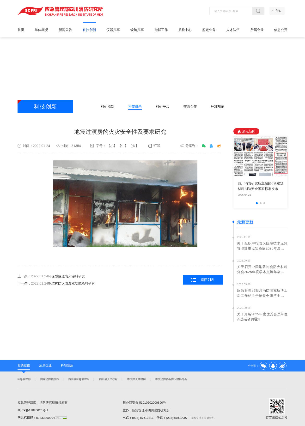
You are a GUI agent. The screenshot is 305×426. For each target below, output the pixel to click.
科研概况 (107, 106)
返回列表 (202, 280)
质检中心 (185, 30)
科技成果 (135, 106)
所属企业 (257, 30)
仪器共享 (113, 30)
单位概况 (41, 30)
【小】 (112, 146)
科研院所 (67, 365)
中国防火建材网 (136, 379)
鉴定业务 (209, 30)
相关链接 (24, 365)
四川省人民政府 (108, 379)
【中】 (123, 146)
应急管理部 (23, 379)
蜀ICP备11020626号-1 (33, 410)
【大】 (134, 146)
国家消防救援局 (49, 379)
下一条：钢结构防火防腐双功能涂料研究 (56, 283)
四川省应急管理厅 (78, 379)
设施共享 (137, 30)
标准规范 (217, 106)
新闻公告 (65, 30)
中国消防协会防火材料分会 (171, 379)
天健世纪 (209, 417)
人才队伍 (233, 30)
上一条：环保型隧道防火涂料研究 (51, 276)
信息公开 (280, 30)
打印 (154, 146)
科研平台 (162, 106)
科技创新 (89, 30)
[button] (257, 203)
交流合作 (190, 106)
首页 (21, 30)
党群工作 (161, 30)
